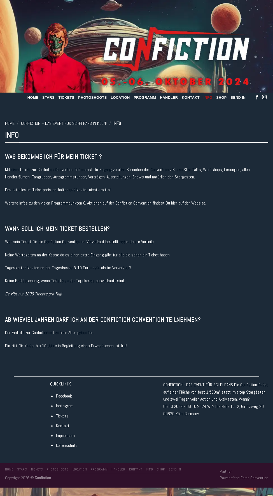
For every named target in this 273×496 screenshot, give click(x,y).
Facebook (64, 396)
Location (120, 97)
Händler (169, 97)
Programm (145, 97)
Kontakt (190, 97)
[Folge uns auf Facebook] (257, 97)
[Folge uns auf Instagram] (264, 97)
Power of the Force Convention (244, 477)
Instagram (64, 406)
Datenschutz (67, 445)
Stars (48, 97)
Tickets (66, 97)
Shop (221, 97)
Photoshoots (92, 97)
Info (208, 97)
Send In (238, 97)
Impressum (65, 435)
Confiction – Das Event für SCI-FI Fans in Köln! (64, 123)
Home (32, 97)
